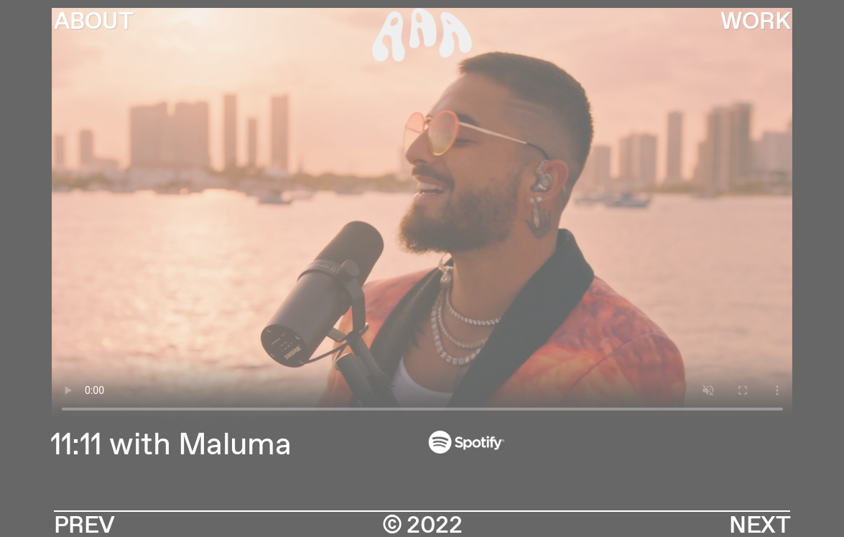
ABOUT (93, 22)
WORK (755, 22)
